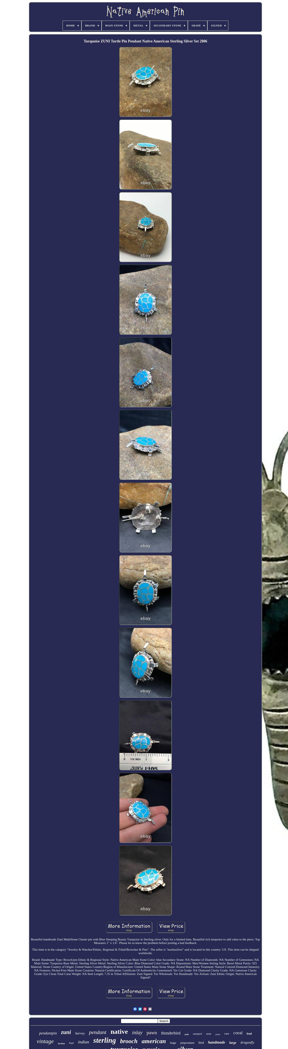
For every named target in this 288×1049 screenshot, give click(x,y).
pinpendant (187, 1042)
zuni (66, 1032)
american (154, 1041)
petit (187, 1034)
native (119, 1031)
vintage (45, 1041)
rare (226, 1033)
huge (173, 1042)
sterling (104, 1040)
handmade (216, 1042)
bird (201, 1042)
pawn (151, 1032)
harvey (80, 1033)
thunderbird (170, 1033)
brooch (129, 1041)
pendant (97, 1032)
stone (208, 1033)
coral (237, 1032)
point (217, 1034)
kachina (61, 1043)
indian (83, 1041)
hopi (71, 1042)
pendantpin (48, 1033)
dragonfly (247, 1042)
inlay (137, 1032)
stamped (197, 1033)
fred (249, 1033)
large (232, 1042)
